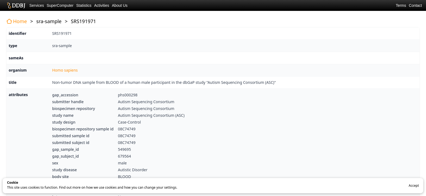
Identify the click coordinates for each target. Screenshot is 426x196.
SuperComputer (60, 5)
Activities (101, 5)
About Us (120, 5)
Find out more (69, 187)
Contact (415, 5)
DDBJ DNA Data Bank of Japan (16, 5)
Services (36, 5)
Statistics (84, 5)
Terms (401, 5)
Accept (414, 185)
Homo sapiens (65, 70)
